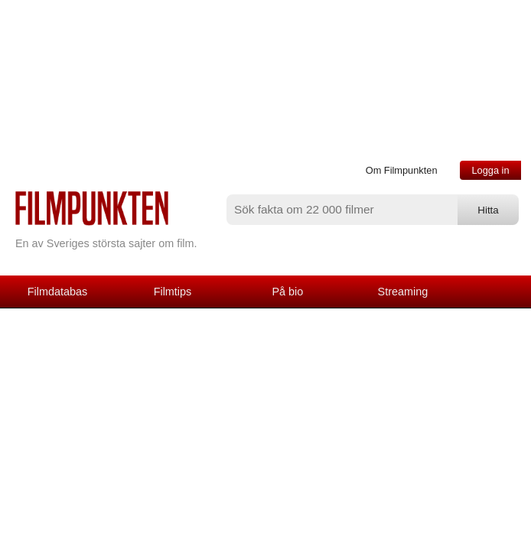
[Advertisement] (265, 435)
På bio (288, 291)
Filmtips (173, 291)
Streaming (403, 291)
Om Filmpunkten (402, 170)
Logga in (490, 170)
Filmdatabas (57, 291)
